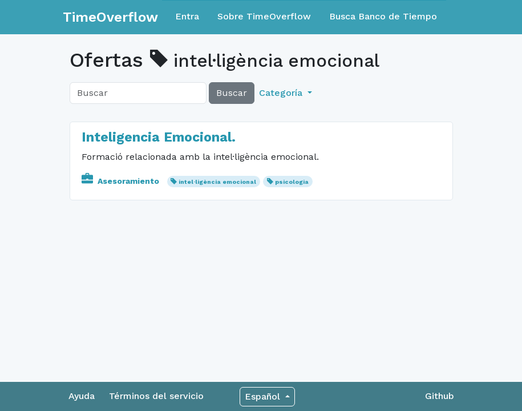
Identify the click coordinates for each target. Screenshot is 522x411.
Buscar (231, 92)
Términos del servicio (156, 395)
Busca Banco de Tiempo (383, 16)
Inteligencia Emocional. (159, 137)
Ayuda (81, 395)
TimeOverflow (110, 17)
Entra (187, 16)
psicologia (292, 182)
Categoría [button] (282, 92)
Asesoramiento (121, 181)
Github (439, 395)
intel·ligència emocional (217, 182)
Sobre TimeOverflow (264, 16)
